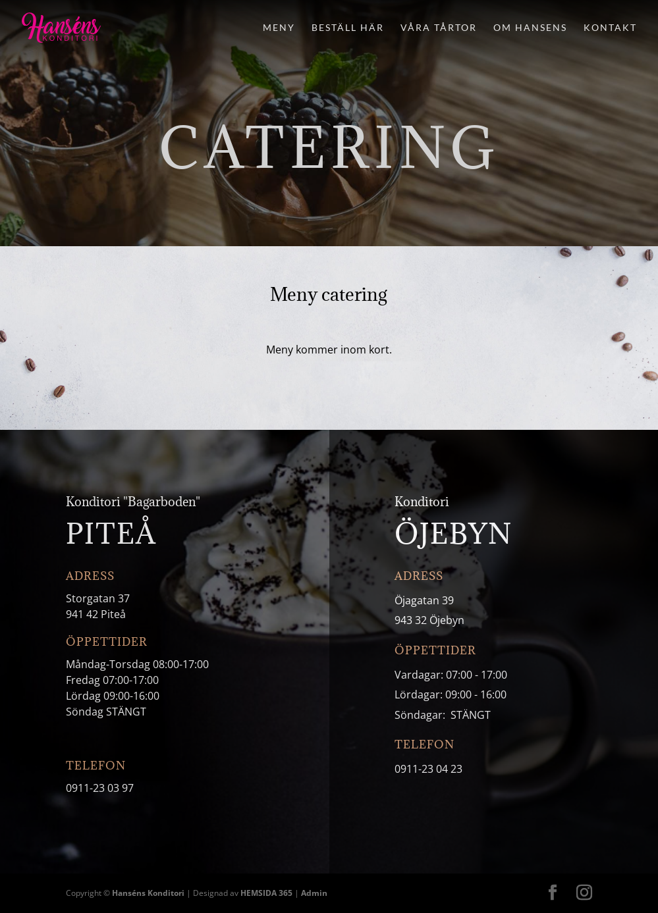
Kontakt (610, 28)
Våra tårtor (438, 28)
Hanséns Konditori (148, 893)
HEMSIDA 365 (266, 893)
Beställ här (348, 28)
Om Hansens (530, 28)
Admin (314, 893)
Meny (279, 28)
